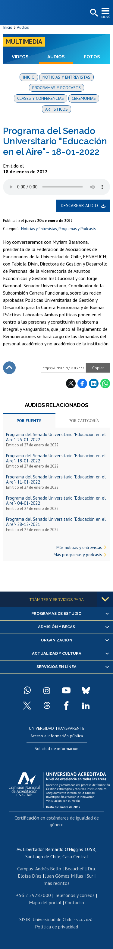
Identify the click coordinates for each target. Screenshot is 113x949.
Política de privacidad (56, 927)
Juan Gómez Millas (64, 876)
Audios (23, 27)
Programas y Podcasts (77, 228)
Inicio (7, 27)
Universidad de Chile (53, 919)
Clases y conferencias (40, 98)
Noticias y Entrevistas (39, 228)
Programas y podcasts (56, 87)
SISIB (24, 919)
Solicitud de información (56, 748)
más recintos (57, 883)
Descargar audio (79, 205)
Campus (25, 869)
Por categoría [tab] (84, 420)
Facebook (82, 383)
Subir (9, 367)
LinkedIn (93, 383)
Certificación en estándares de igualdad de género (56, 821)
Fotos (92, 57)
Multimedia (24, 41)
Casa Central (75, 856)
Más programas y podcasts (78, 554)
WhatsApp (105, 383)
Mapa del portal (45, 902)
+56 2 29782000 (33, 895)
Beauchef (74, 869)
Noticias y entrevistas (66, 77)
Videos (20, 57)
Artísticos (56, 109)
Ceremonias (84, 98)
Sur (90, 876)
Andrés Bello (48, 869)
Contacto (74, 902)
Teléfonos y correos (75, 895)
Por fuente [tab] (29, 420)
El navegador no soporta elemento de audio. (56, 187)
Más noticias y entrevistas (79, 547)
